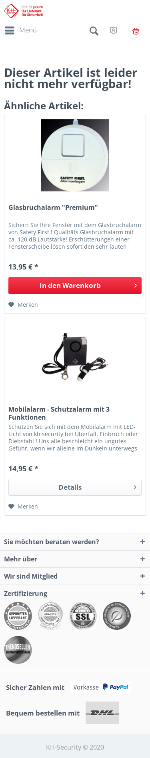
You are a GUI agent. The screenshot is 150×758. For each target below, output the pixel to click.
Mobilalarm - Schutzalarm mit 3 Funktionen (59, 413)
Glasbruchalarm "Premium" (53, 207)
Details (97, 486)
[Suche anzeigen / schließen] (94, 32)
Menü (21, 29)
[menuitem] (19, 30)
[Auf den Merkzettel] (23, 305)
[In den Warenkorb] (75, 285)
